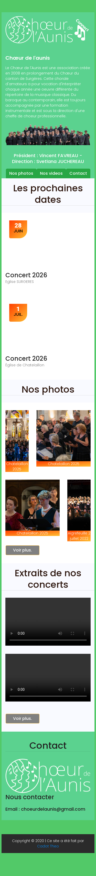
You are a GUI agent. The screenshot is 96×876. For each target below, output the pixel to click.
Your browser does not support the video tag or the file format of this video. (48, 622)
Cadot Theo (48, 846)
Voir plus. (22, 550)
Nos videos (51, 173)
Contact (78, 173)
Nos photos (21, 173)
